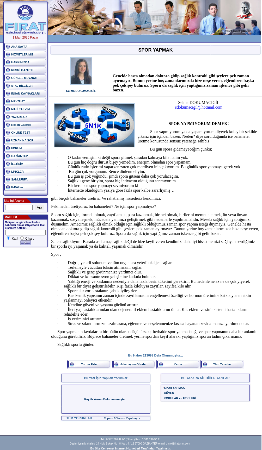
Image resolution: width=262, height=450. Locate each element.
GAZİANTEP (19, 156)
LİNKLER (17, 171)
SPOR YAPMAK (174, 387)
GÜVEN (169, 393)
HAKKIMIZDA (20, 62)
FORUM (16, 148)
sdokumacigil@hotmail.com (198, 107)
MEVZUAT (18, 101)
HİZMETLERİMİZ (22, 54)
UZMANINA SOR (22, 140)
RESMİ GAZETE (22, 70)
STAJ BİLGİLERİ (22, 85)
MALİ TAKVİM (20, 109)
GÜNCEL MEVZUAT (24, 77)
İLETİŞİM (17, 163)
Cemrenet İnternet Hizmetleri (120, 448)
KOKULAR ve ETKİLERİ (180, 398)
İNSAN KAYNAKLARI (25, 93)
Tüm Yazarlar (222, 364)
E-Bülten (17, 187)
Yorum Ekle (89, 364)
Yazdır (178, 364)
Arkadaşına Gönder (133, 364)
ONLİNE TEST (20, 132)
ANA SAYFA (19, 46)
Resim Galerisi (21, 124)
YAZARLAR (19, 116)
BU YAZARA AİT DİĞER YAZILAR (205, 378)
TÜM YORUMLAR (79, 418)
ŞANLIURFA (19, 179)
